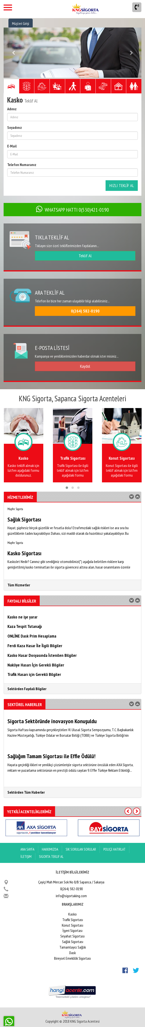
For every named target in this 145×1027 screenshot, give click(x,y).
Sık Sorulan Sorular (81, 849)
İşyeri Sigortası (72, 930)
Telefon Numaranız (21, 164)
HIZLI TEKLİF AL (121, 185)
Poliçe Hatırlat (114, 849)
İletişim (26, 856)
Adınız (12, 108)
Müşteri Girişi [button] (20, 23)
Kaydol (85, 366)
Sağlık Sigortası (72, 941)
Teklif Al (85, 255)
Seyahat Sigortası (72, 936)
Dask (72, 952)
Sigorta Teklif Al (51, 856)
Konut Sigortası (72, 925)
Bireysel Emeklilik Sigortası (72, 958)
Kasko (72, 914)
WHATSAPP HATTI (72, 209)
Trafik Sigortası (72, 919)
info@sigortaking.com (71, 895)
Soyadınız (14, 127)
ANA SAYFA (27, 849)
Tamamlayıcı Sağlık (72, 947)
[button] (14, 53)
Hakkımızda (50, 849)
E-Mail (12, 146)
